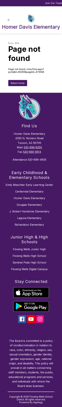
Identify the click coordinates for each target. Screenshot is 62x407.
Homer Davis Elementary (29, 198)
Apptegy (38, 402)
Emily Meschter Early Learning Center (29, 184)
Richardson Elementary (29, 224)
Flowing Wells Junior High (29, 249)
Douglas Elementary (29, 204)
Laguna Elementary (29, 218)
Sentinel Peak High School (29, 262)
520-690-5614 (32, 151)
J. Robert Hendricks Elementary (29, 211)
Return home (18, 83)
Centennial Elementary (29, 191)
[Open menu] (8, 20)
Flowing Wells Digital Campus (29, 269)
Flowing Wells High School (29, 256)
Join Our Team (53, 3)
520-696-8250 (33, 147)
